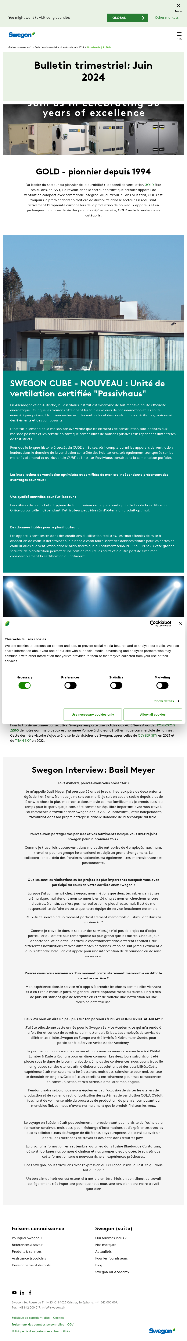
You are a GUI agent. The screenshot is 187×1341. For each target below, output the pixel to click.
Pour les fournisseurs (111, 1258)
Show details (164, 701)
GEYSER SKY (147, 735)
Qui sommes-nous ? (20, 47)
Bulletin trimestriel (46, 47)
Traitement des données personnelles (38, 1324)
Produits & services (27, 1252)
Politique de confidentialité (31, 1318)
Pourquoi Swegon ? (27, 1238)
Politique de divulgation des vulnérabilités (41, 1331)
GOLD (149, 185)
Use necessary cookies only (93, 714)
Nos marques (105, 1245)
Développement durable (31, 1265)
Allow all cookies (153, 714)
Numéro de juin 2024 (72, 47)
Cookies (58, 1318)
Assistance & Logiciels (29, 1258)
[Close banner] (180, 623)
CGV (70, 1324)
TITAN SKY (23, 741)
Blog (98, 1265)
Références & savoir (27, 1245)
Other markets (167, 18)
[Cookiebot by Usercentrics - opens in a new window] (152, 623)
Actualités (103, 1252)
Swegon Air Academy (112, 1272)
